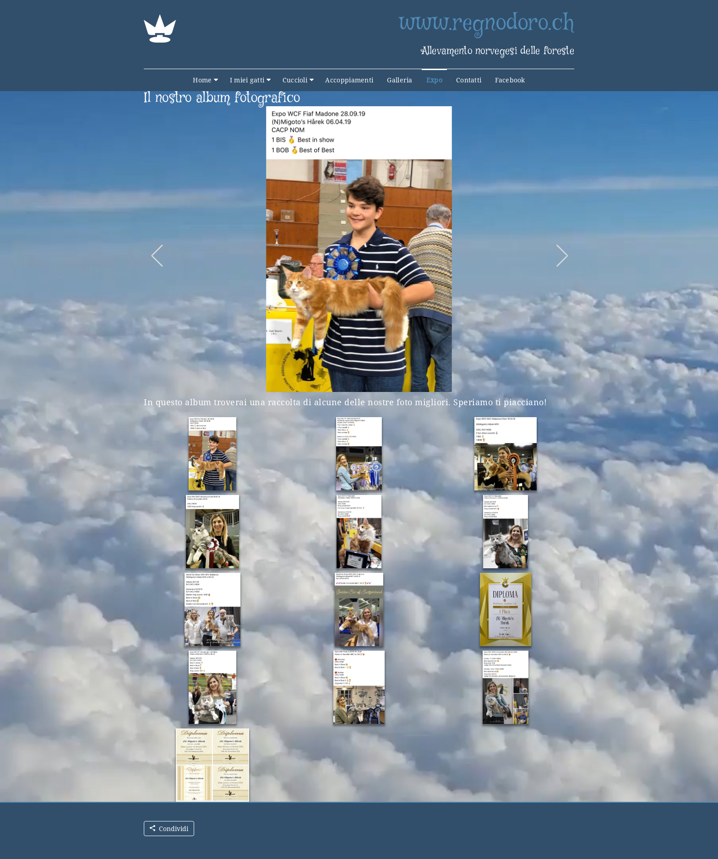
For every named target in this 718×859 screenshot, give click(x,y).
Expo (434, 80)
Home (202, 80)
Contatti (468, 80)
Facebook (510, 80)
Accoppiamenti (349, 80)
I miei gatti (247, 80)
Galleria (399, 80)
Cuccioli (295, 80)
